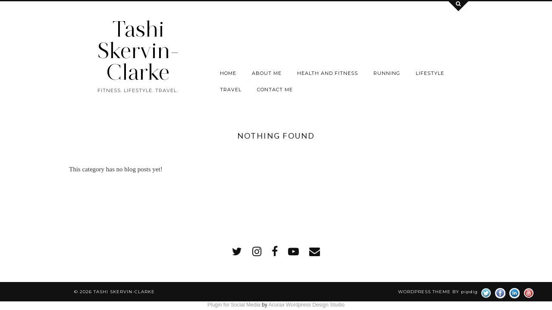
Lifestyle (430, 73)
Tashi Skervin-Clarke (138, 50)
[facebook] (275, 251)
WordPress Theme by (438, 291)
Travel (231, 90)
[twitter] (237, 251)
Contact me (275, 90)
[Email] (314, 251)
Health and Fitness (327, 73)
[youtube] (293, 251)
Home (228, 73)
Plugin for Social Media (233, 305)
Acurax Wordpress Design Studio (306, 305)
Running (386, 73)
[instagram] (256, 251)
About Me (267, 73)
